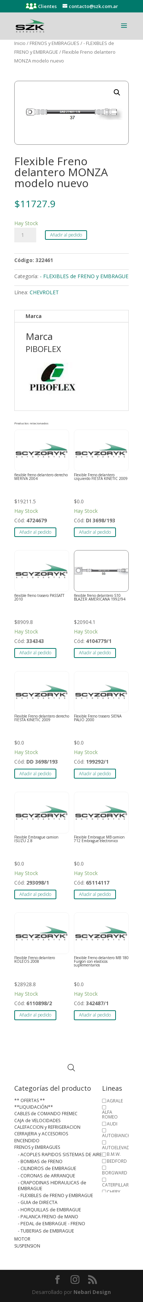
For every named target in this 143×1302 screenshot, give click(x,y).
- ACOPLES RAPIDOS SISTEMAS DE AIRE (60, 1154)
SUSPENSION (27, 1246)
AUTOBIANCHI (117, 1135)
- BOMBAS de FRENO (40, 1161)
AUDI (112, 1123)
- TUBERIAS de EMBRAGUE (46, 1231)
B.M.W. (114, 1154)
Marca (34, 316)
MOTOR (22, 1239)
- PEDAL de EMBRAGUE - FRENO (51, 1223)
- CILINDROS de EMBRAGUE (47, 1168)
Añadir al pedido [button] (35, 532)
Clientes (47, 6)
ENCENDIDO (26, 1141)
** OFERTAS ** (29, 1100)
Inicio (20, 43)
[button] (117, 92)
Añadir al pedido (66, 235)
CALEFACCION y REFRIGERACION (47, 1127)
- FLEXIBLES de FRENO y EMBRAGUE (84, 276)
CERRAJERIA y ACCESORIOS (41, 1134)
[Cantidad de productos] (25, 235)
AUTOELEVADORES (121, 1147)
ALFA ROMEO (110, 1114)
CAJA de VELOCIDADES (37, 1120)
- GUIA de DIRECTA (37, 1202)
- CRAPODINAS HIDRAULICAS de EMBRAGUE (52, 1185)
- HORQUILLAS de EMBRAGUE (49, 1210)
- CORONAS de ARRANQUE (46, 1176)
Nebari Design (92, 1291)
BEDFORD (117, 1161)
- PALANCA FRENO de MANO (48, 1217)
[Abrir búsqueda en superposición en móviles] (71, 1068)
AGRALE (115, 1100)
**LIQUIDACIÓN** (33, 1107)
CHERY (113, 1191)
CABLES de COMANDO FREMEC (46, 1113)
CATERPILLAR (115, 1184)
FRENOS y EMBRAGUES (54, 43)
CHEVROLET (44, 292)
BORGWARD (114, 1172)
